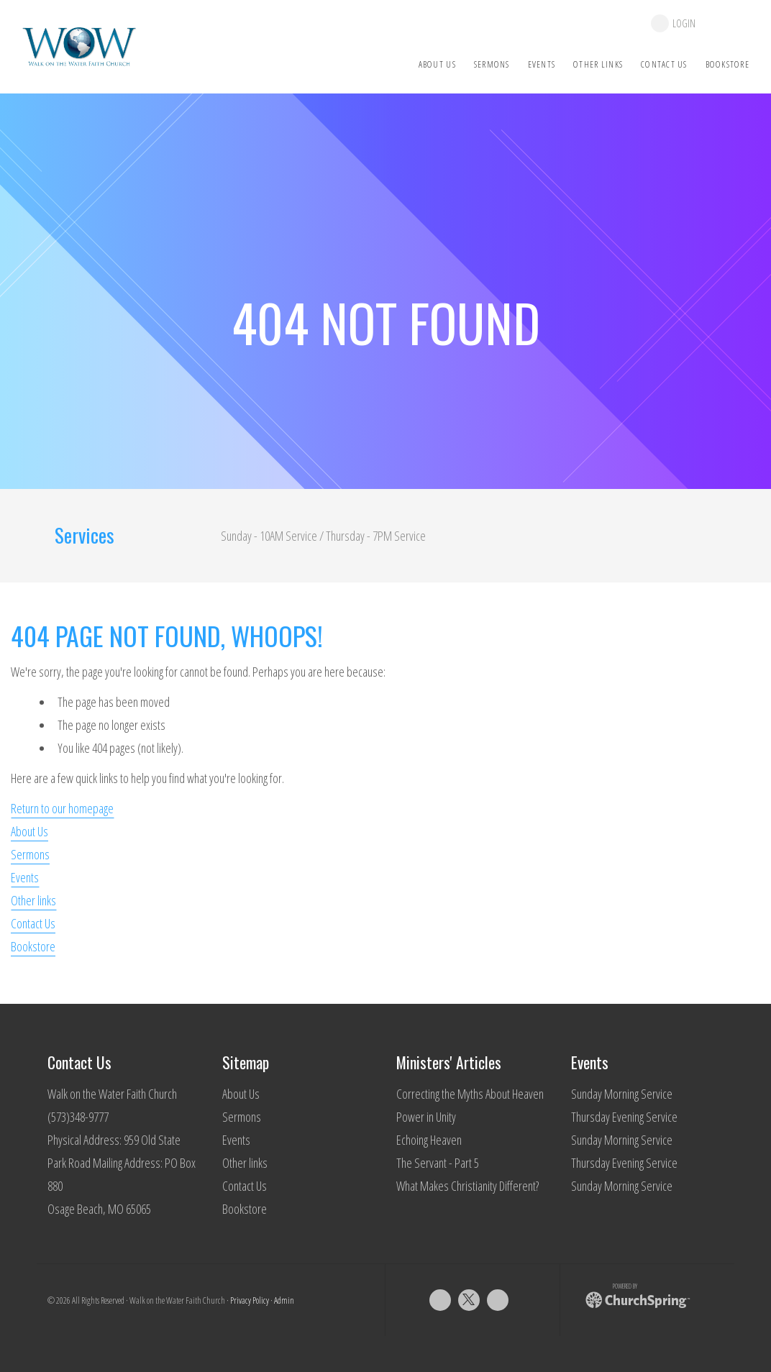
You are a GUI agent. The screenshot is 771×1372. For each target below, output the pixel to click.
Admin (284, 1300)
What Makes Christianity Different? (467, 1185)
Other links (33, 900)
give (729, 23)
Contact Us (33, 923)
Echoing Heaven (429, 1139)
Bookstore (33, 946)
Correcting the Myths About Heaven (470, 1093)
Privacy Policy (249, 1300)
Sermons (30, 854)
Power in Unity (426, 1116)
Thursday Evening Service (624, 1116)
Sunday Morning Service (621, 1093)
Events (25, 877)
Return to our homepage (62, 808)
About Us (29, 831)
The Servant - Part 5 (437, 1162)
